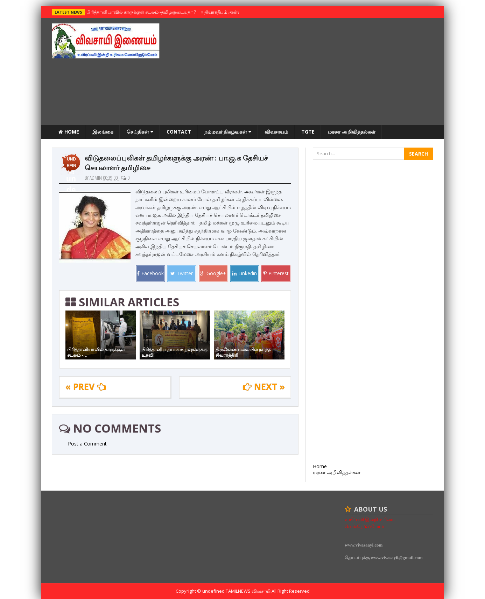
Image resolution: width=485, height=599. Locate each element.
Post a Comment (87, 443)
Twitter (181, 273)
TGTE (308, 131)
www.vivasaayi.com (363, 545)
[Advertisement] (305, 72)
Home (68, 131)
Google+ (213, 273)
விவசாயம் (276, 131)
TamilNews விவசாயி (249, 591)
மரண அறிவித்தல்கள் (351, 131)
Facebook (150, 273)
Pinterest (276, 273)
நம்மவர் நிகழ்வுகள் (227, 131)
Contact (179, 131)
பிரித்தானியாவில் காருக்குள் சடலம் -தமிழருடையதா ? (139, 12)
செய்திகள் (140, 131)
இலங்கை (102, 131)
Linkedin (244, 273)
